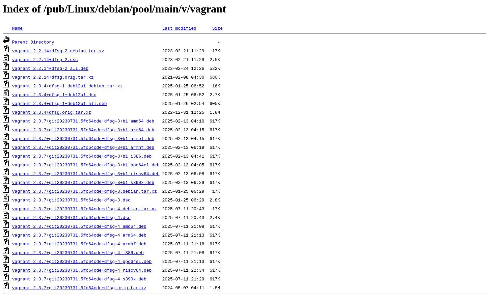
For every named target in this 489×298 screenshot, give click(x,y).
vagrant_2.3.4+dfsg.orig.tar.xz (51, 112)
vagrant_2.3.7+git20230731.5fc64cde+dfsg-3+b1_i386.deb (82, 156)
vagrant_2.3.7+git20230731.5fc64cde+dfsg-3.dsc (71, 200)
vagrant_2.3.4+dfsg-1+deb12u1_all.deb (59, 103)
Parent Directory (33, 42)
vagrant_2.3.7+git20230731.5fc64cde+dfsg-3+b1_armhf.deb (83, 147)
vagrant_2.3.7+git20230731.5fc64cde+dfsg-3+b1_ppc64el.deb (86, 165)
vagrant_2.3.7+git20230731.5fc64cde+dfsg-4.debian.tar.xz (84, 209)
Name (17, 28)
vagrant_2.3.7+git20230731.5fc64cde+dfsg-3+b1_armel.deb (83, 138)
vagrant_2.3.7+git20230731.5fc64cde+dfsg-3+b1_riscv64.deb (86, 173)
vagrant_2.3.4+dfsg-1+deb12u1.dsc (54, 94)
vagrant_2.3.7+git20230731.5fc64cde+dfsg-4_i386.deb (78, 252)
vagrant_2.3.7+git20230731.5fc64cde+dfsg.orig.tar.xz (79, 288)
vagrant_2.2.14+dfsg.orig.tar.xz (53, 77)
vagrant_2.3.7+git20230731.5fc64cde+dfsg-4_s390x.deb (79, 279)
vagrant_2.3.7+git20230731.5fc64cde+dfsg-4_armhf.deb (79, 244)
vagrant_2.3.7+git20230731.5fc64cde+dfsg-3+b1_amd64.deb (83, 121)
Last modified (179, 28)
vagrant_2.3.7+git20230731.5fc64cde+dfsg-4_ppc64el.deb (82, 261)
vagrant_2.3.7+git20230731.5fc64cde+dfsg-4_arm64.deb (79, 235)
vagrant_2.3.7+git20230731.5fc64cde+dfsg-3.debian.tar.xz (84, 191)
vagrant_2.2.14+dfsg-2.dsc (45, 59)
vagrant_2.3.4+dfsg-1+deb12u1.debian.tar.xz (67, 86)
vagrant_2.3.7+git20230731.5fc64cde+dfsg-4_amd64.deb (79, 226)
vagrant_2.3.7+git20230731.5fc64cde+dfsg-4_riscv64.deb (82, 270)
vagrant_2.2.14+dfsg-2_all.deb (50, 68)
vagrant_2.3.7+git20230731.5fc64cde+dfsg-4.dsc (71, 217)
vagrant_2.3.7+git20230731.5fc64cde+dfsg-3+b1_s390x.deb (83, 182)
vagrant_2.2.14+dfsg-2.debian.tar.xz (58, 51)
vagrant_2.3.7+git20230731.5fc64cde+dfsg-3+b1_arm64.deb (83, 130)
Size (217, 28)
